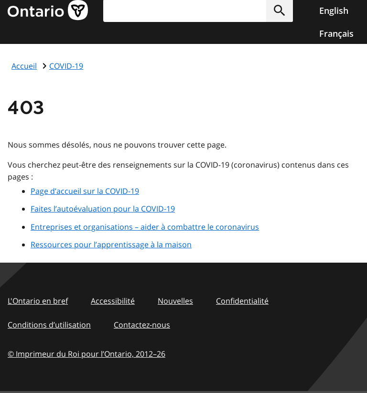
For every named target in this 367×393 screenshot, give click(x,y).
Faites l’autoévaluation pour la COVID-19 (103, 208)
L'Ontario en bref (38, 301)
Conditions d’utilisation (49, 324)
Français (336, 33)
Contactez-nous (142, 324)
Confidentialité (242, 301)
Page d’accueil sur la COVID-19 (85, 191)
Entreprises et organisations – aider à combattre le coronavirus (145, 227)
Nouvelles (175, 301)
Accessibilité (113, 301)
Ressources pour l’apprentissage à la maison (111, 244)
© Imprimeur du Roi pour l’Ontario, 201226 (86, 353)
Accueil (24, 66)
